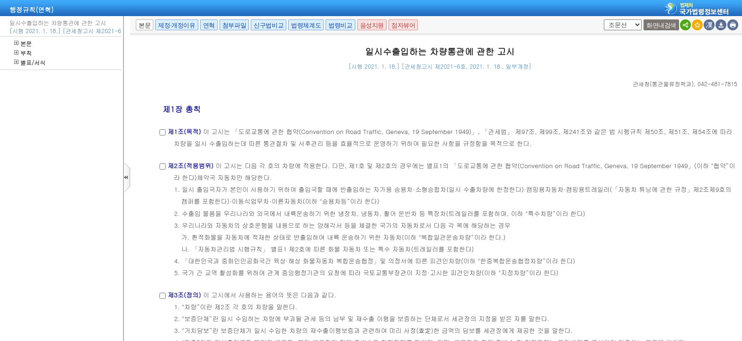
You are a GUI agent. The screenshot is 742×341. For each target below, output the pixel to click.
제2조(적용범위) (190, 165)
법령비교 (340, 25)
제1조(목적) (184, 131)
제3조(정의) (184, 294)
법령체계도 (306, 25)
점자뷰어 (403, 25)
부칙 (23, 53)
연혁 (209, 25)
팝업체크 (602, 19)
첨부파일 (234, 25)
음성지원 (372, 25)
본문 (23, 43)
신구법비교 (268, 25)
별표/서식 (29, 62)
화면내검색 (661, 25)
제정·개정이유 (176, 25)
